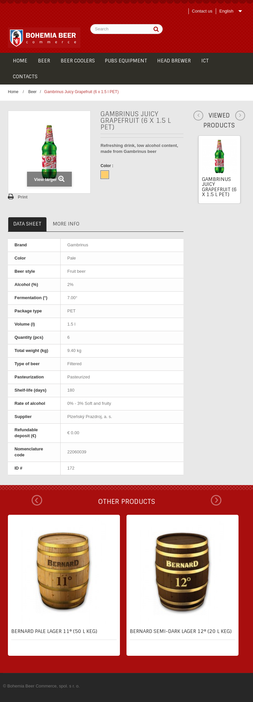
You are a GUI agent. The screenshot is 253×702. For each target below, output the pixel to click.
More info (66, 224)
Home (13, 91)
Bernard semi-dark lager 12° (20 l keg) (181, 631)
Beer (32, 91)
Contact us (202, 11)
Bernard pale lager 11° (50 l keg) (54, 631)
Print (23, 196)
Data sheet (27, 224)
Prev (37, 500)
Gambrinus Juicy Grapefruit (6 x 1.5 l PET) (219, 187)
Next (216, 500)
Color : (107, 165)
